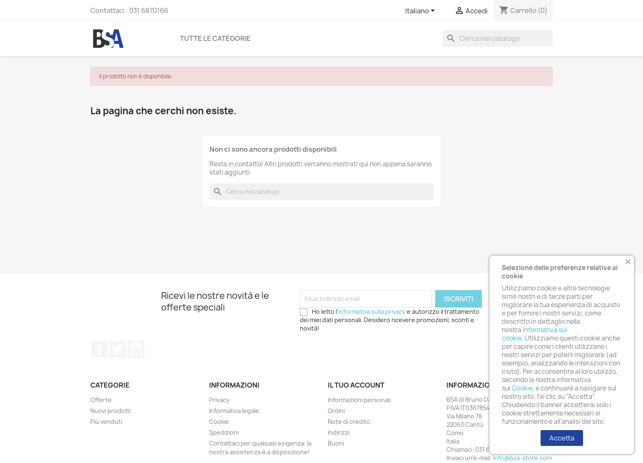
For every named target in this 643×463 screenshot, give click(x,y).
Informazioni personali (359, 400)
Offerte (101, 400)
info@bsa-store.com (522, 458)
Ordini (336, 411)
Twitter (118, 349)
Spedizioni (224, 432)
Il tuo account (356, 385)
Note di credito (349, 421)
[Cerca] (498, 38)
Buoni (336, 443)
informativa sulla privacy (372, 311)
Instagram (136, 349)
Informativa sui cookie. (534, 334)
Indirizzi (338, 432)
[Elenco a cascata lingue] (421, 11)
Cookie (219, 421)
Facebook (99, 349)
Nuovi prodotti (110, 411)
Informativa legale (234, 411)
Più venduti (106, 421)
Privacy (219, 400)
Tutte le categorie (215, 38)
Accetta (561, 438)
